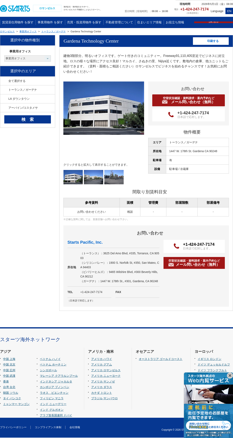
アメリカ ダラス (101, 387)
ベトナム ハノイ (50, 359)
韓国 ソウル (10, 393)
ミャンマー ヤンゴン (16, 404)
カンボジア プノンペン (54, 387)
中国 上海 (9, 359)
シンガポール (48, 370)
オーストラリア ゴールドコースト (161, 359)
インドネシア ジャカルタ (56, 382)
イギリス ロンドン (209, 359)
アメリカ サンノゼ (103, 382)
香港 (6, 382)
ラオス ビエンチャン (54, 393)
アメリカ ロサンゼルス (106, 370)
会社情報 (74, 427)
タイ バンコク (12, 399)
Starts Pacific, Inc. (85, 243)
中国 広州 (9, 370)
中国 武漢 (9, 376)
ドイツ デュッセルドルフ (214, 365)
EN (229, 11)
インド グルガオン (52, 410)
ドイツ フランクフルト (212, 370)
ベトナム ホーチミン (53, 365)
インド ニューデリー (53, 404)
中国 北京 (9, 365)
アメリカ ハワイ (101, 359)
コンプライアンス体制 (48, 427)
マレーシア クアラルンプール (59, 376)
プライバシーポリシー (13, 427)
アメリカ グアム (101, 365)
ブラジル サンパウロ (104, 399)
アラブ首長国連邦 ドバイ (56, 415)
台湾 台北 (9, 387)
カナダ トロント (101, 393)
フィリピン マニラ (52, 399)
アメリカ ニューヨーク (106, 376)
